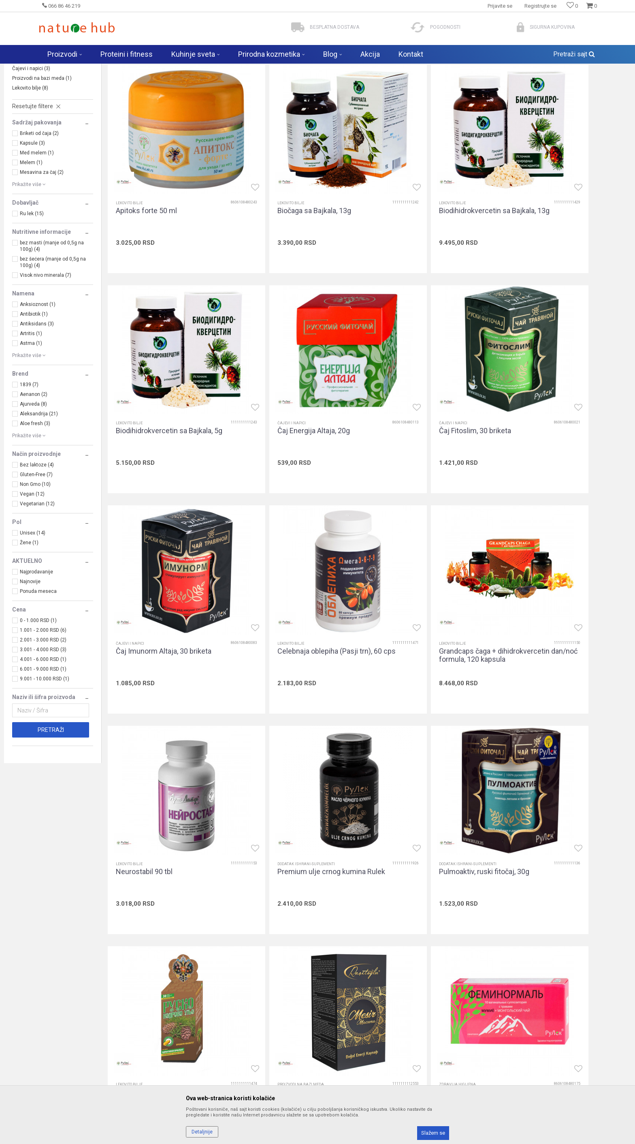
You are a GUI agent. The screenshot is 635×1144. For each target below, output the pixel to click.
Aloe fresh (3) (35, 487)
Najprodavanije (36, 635)
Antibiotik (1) (34, 378)
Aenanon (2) (33, 458)
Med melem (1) (37, 216)
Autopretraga (391, 85)
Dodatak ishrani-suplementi (46, 122)
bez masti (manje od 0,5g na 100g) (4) (52, 310)
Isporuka (333, 1061)
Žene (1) (29, 606)
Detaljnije (202, 1132)
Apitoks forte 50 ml (146, 245)
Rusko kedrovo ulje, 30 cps (159, 819)
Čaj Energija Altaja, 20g (152, 436)
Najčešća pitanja (200, 1072)
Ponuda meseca (38, 655)
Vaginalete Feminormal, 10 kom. (431, 819)
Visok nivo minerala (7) (45, 339)
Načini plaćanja (341, 1072)
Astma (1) (31, 407)
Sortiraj (426, 85)
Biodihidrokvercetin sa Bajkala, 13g (436, 245)
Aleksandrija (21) (39, 477)
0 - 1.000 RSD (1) (38, 684)
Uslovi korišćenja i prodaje (355, 1027)
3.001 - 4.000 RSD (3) (43, 713)
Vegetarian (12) (37, 567)
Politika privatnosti (345, 1038)
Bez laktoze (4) (37, 528)
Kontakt (190, 1061)
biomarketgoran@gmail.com (75, 1072)
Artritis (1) (31, 397)
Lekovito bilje (30, 151)
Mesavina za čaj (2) (42, 236)
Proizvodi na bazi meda (42, 142)
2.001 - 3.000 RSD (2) (43, 703)
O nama (190, 1027)
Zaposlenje (194, 1038)
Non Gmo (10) (35, 548)
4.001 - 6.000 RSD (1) (43, 723)
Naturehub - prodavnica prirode (72, 69)
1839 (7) (29, 448)
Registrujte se (540, 6)
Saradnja (191, 1050)
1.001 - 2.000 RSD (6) (43, 694)
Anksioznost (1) (37, 368)
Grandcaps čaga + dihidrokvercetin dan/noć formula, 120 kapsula (171, 631)
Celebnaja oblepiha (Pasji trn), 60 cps (565, 440)
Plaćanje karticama (346, 1084)
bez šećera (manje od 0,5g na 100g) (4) (53, 326)
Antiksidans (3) (37, 387)
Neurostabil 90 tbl (276, 627)
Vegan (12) (32, 557)
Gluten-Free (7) (36, 538)
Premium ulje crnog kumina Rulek (434, 627)
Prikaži (542, 85)
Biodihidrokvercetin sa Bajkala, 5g (566, 245)
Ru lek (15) (32, 277)
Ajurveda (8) (33, 467)
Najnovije (30, 645)
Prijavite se (406, 955)
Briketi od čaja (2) (39, 197)
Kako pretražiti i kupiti (348, 1050)
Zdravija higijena (34, 112)
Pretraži (51, 793)
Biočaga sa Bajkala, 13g (285, 245)
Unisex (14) (32, 596)
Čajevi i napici (31, 132)
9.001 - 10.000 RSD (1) (44, 742)
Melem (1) (31, 226)
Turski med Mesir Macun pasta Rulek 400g (297, 823)
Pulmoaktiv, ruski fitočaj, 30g (558, 627)
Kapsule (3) (32, 207)
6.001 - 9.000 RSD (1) (43, 733)
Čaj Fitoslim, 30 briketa (284, 436)
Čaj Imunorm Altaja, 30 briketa (428, 436)
